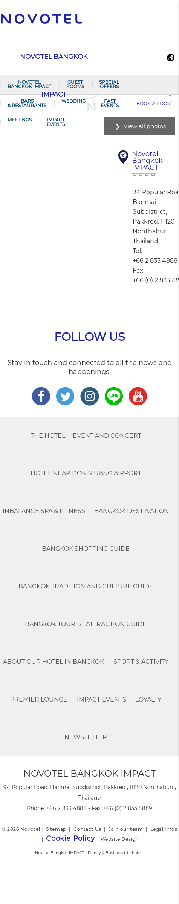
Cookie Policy (70, 838)
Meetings (20, 120)
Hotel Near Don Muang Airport (86, 473)
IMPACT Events (56, 122)
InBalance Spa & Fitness (44, 511)
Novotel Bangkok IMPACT (29, 84)
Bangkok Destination (131, 511)
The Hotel (48, 435)
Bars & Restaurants (27, 103)
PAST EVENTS (110, 103)
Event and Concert (107, 435)
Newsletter (85, 737)
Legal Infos (163, 829)
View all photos (145, 126)
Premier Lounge (38, 699)
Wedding (73, 101)
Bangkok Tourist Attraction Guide (86, 624)
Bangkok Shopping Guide (86, 548)
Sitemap (56, 829)
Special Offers (109, 84)
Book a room (153, 103)
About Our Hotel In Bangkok (53, 661)
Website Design (120, 839)
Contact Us (87, 829)
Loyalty (148, 699)
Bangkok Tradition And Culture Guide (85, 586)
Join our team (126, 829)
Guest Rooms (75, 84)
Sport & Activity (140, 661)
